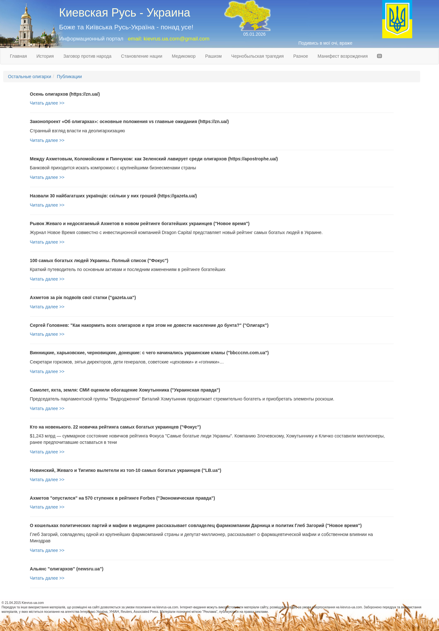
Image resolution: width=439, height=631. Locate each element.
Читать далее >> (47, 103)
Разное (300, 56)
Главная (18, 56)
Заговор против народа (87, 56)
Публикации (69, 76)
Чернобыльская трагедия (257, 56)
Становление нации (141, 56)
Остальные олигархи (29, 76)
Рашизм (213, 56)
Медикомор (184, 56)
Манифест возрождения (343, 56)
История (45, 56)
